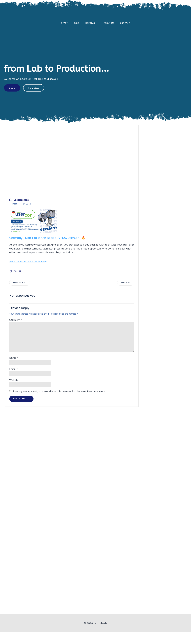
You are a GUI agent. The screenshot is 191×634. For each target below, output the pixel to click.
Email (13, 371)
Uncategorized (21, 202)
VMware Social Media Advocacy (27, 263)
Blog (76, 23)
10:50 (26, 206)
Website (13, 382)
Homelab (91, 23)
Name (13, 360)
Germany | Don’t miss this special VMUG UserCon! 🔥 (47, 240)
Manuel (14, 206)
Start (64, 23)
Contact (125, 23)
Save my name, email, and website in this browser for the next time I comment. (59, 393)
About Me (109, 23)
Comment (15, 322)
